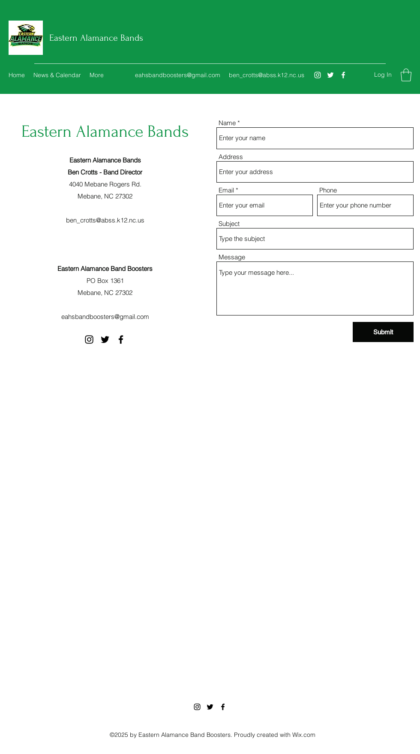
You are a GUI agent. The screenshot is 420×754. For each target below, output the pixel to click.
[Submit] (383, 332)
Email (226, 190)
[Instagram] (317, 75)
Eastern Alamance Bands (96, 38)
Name (227, 123)
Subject (229, 223)
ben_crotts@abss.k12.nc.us (266, 75)
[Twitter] (330, 75)
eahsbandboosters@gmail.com (177, 75)
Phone (328, 190)
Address (231, 156)
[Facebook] (343, 75)
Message (232, 257)
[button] (406, 75)
